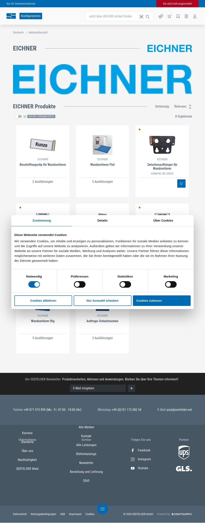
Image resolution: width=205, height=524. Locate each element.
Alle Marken (86, 450)
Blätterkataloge (86, 477)
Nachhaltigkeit (27, 477)
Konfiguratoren (31, 16)
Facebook (140, 450)
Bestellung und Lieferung (86, 495)
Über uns (27, 468)
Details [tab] (102, 220)
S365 (86, 504)
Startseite (18, 32)
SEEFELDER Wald (27, 486)
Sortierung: (162, 106)
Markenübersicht (38, 32)
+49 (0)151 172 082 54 (126, 410)
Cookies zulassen (149, 300)
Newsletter (86, 486)
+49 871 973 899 (35, 410)
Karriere (27, 450)
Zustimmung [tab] (42, 220)
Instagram (141, 459)
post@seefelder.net (179, 410)
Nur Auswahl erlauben (102, 300)
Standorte (27, 459)
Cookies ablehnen (43, 300)
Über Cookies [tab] (163, 220)
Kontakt (86, 459)
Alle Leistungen (86, 468)
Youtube (139, 468)
